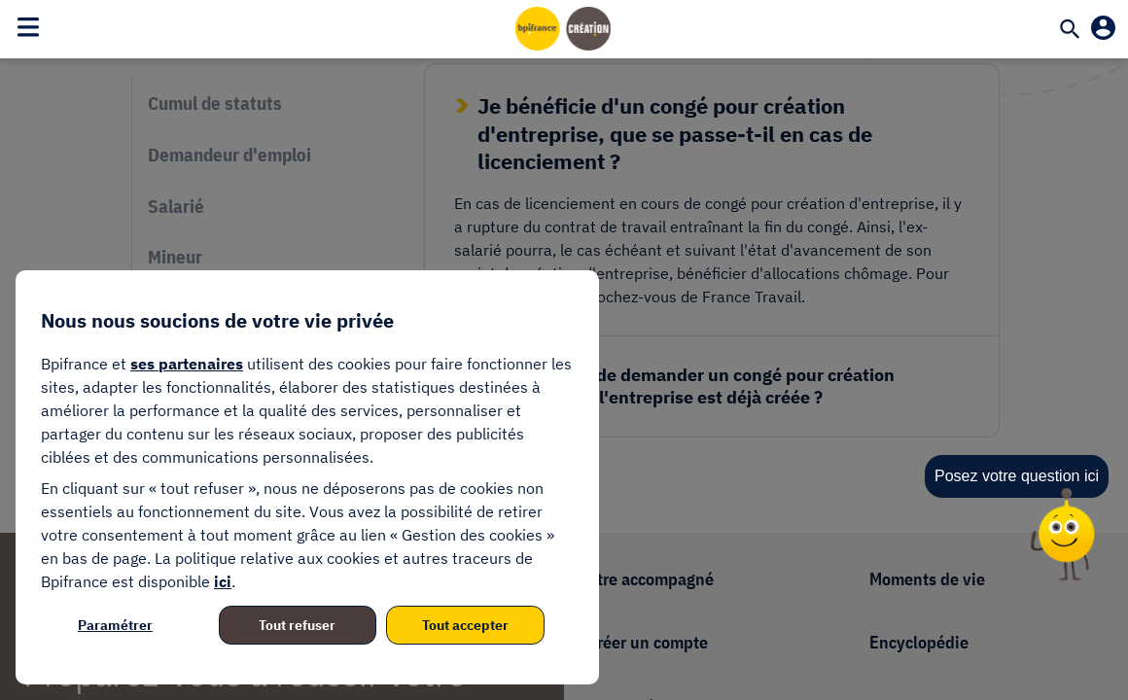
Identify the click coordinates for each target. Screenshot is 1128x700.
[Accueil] (564, 28)
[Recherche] (1069, 31)
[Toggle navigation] (28, 26)
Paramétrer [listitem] (115, 625)
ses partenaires (186, 363)
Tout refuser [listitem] (297, 625)
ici (222, 581)
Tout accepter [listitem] (465, 625)
